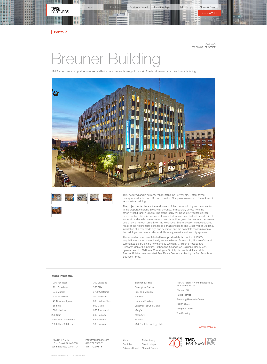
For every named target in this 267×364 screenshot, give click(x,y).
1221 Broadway (59, 287)
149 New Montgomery (63, 301)
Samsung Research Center (190, 299)
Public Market (184, 294)
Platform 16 (183, 290)
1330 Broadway (59, 296)
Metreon (139, 319)
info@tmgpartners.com (97, 339)
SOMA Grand (183, 303)
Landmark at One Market (147, 305)
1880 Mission (58, 310)
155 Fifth (56, 305)
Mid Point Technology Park (149, 324)
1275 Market (58, 291)
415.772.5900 (92, 343)
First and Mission (144, 291)
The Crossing (184, 313)
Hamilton (139, 296)
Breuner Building (143, 282)
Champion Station (144, 287)
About (91, 7)
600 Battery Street (102, 301)
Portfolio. (61, 32)
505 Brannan (100, 296)
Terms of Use (79, 355)
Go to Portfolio (207, 327)
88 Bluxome (99, 319)
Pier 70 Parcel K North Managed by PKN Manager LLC (195, 284)
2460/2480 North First (63, 319)
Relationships (162, 7)
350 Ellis (97, 287)
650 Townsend (100, 310)
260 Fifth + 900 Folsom (63, 324)
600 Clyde (98, 305)
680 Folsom (99, 314)
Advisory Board (139, 7)
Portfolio (115, 7)
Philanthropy (185, 7)
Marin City (140, 314)
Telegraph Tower (185, 308)
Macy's (138, 310)
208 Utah (56, 314)
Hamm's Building (144, 301)
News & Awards (209, 7)
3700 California (101, 291)
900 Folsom (99, 324)
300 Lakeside (100, 282)
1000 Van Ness (59, 282)
